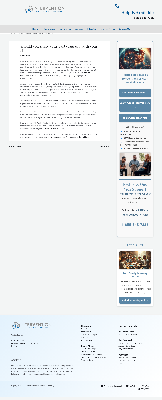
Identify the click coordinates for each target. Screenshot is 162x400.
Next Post (105, 146)
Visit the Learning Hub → (135, 300)
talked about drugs (64, 100)
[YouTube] (131, 386)
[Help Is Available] (117, 5)
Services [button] (79, 28)
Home (35, 28)
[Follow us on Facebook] (111, 386)
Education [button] (92, 28)
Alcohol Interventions (127, 346)
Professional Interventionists (92, 354)
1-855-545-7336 (144, 17)
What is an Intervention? (128, 334)
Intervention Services (57, 137)
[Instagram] (143, 389)
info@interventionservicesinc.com (25, 343)
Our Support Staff (88, 351)
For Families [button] (65, 28)
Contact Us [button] (124, 28)
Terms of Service (87, 340)
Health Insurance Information (130, 357)
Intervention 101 (125, 329)
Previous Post (15, 146)
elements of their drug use (54, 128)
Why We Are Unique (89, 334)
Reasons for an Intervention (130, 360)
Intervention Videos (126, 331)
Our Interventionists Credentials (94, 357)
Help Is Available (135, 12)
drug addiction (85, 137)
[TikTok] (144, 386)
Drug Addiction (27, 55)
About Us (85, 329)
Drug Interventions (126, 348)
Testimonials (86, 331)
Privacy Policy (86, 337)
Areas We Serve (87, 360)
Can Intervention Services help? (131, 343)
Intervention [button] (48, 28)
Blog (120, 363)
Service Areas (108, 28)
